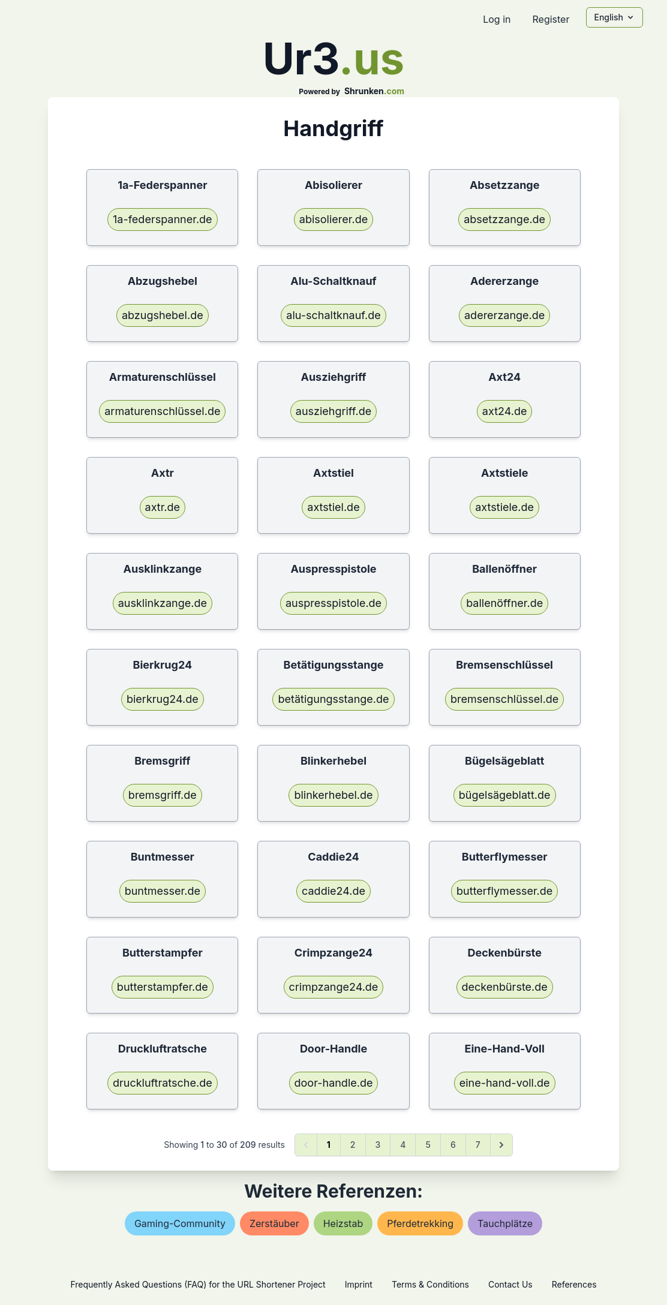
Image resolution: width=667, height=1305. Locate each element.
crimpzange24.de (333, 987)
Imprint (358, 1284)
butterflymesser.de (504, 891)
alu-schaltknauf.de (333, 315)
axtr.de (163, 507)
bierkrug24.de (163, 699)
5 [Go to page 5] (427, 1144)
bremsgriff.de (162, 795)
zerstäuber (274, 1223)
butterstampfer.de (162, 987)
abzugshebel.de (162, 315)
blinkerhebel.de (333, 795)
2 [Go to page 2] (353, 1144)
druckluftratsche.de (162, 1083)
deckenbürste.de (505, 987)
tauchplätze (505, 1223)
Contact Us (510, 1284)
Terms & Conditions (430, 1284)
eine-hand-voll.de (504, 1083)
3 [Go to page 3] (378, 1144)
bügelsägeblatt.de (505, 795)
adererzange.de (504, 315)
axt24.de (504, 411)
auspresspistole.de (333, 603)
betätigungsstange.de (333, 699)
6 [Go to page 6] (453, 1144)
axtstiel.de (333, 507)
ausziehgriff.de (333, 411)
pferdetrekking (420, 1223)
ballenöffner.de (504, 603)
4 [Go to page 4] (402, 1144)
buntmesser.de (162, 891)
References (574, 1284)
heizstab (343, 1223)
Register (550, 19)
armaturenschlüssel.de (162, 411)
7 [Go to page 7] (478, 1144)
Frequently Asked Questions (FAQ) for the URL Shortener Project (197, 1284)
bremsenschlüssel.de (504, 699)
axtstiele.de (504, 507)
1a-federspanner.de (162, 219)
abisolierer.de (333, 219)
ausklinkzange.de (162, 603)
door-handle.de (334, 1083)
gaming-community (180, 1223)
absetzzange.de (504, 219)
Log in (496, 19)
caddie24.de (333, 891)
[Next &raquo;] (501, 1144)
